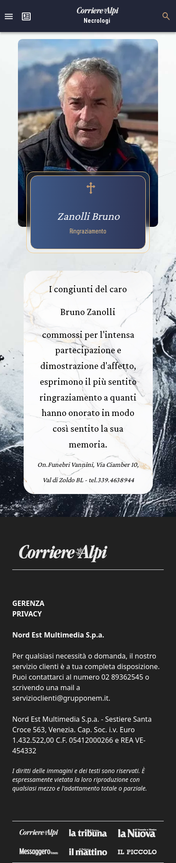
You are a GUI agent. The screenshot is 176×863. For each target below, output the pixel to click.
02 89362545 (122, 677)
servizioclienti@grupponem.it (60, 698)
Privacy (27, 614)
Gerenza (28, 603)
